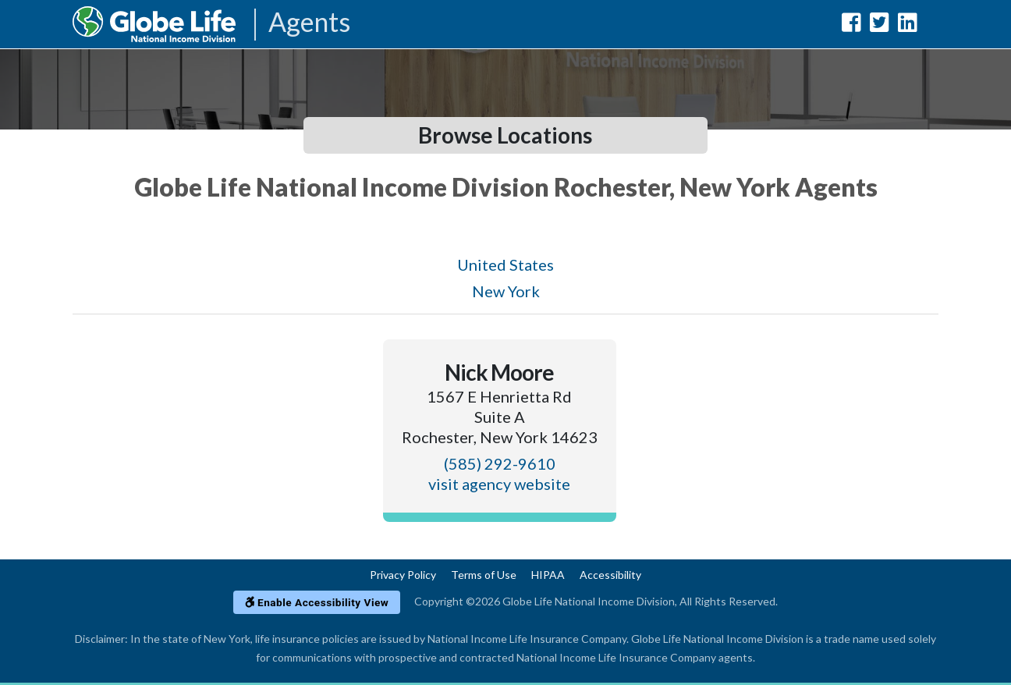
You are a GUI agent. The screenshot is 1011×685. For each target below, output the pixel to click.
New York (506, 291)
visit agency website (499, 483)
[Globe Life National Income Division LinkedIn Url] (908, 25)
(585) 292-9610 (499, 463)
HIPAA (548, 574)
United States (505, 264)
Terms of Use (483, 574)
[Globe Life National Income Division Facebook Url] (851, 25)
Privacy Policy (403, 574)
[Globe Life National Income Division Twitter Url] (879, 25)
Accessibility (610, 574)
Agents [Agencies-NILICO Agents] (309, 23)
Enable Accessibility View (317, 602)
